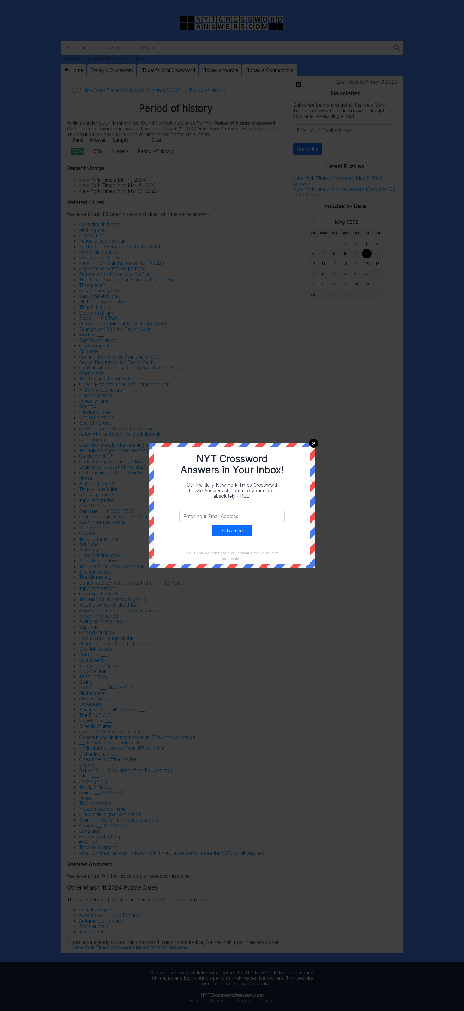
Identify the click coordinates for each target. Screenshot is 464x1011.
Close (313, 443)
